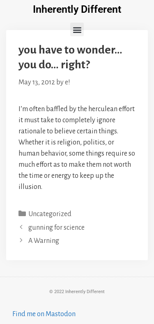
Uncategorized (49, 214)
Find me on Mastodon (44, 314)
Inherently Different (77, 9)
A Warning (43, 241)
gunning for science (56, 227)
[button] (77, 29)
